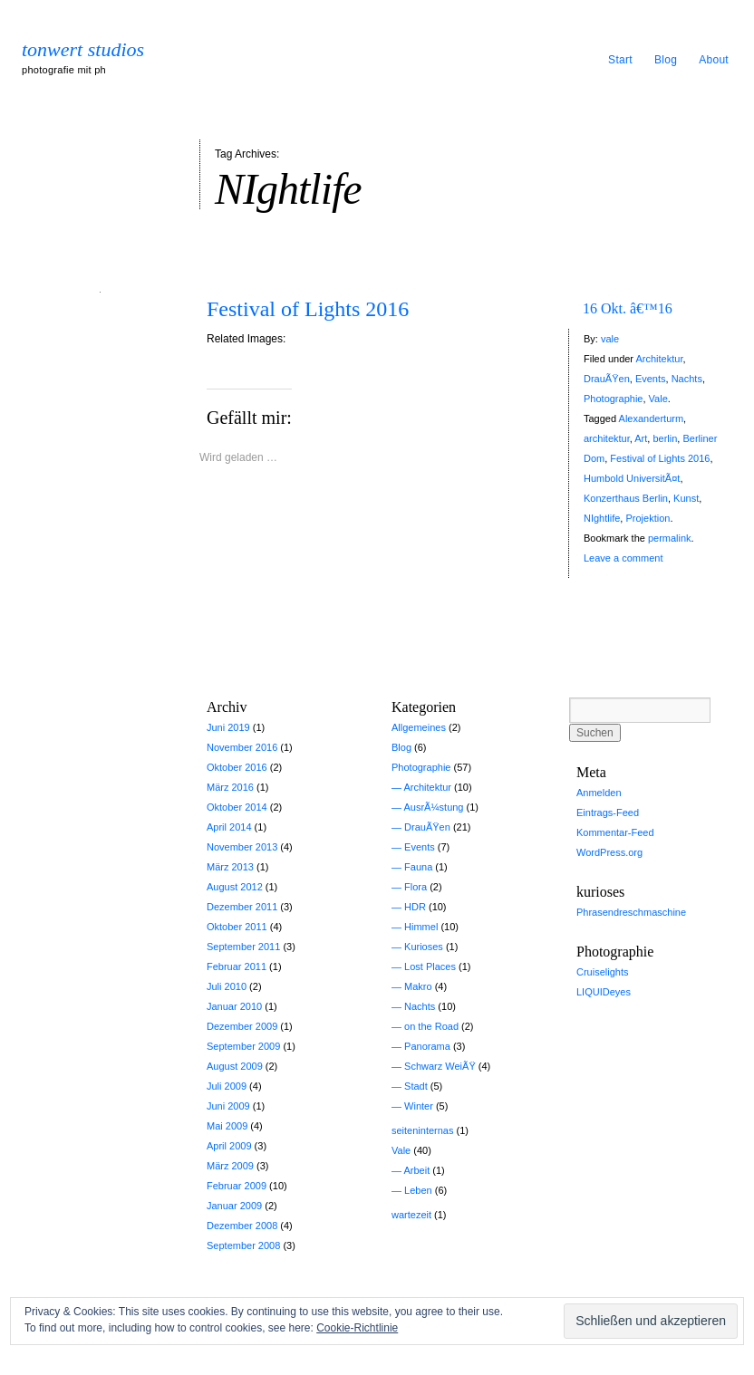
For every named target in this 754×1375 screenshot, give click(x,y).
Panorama (427, 1046)
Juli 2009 (226, 1086)
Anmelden (599, 792)
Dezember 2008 (242, 1225)
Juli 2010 (226, 986)
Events (650, 378)
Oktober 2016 (237, 767)
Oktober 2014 (237, 807)
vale (610, 338)
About (714, 59)
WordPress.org (609, 852)
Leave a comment (623, 558)
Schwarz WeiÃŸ (440, 1066)
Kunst (686, 498)
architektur (607, 438)
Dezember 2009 (242, 1026)
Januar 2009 (234, 1205)
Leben (418, 1190)
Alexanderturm (651, 418)
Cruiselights (602, 971)
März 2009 (230, 1165)
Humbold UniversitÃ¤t (632, 478)
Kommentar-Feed (615, 832)
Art (640, 438)
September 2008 (243, 1245)
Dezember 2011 (242, 906)
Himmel (421, 926)
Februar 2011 (236, 966)
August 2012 (235, 886)
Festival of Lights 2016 (308, 309)
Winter (418, 1106)
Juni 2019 (228, 727)
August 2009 (235, 1066)
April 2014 (229, 827)
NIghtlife (602, 518)
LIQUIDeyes (603, 991)
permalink (669, 538)
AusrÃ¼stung (433, 807)
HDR (415, 906)
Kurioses (423, 946)
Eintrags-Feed (607, 812)
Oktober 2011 (237, 926)
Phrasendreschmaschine (631, 912)
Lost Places (430, 966)
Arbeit (416, 1170)
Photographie (613, 398)
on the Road (431, 1026)
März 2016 (230, 787)
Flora (415, 886)
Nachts (687, 378)
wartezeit (411, 1214)
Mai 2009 (227, 1125)
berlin (664, 438)
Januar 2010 (234, 1006)
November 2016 (242, 747)
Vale (658, 398)
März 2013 (230, 866)
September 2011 (243, 946)
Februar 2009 (236, 1185)
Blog (665, 59)
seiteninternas (423, 1130)
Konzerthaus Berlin (626, 498)
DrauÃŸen (607, 378)
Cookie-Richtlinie (357, 1328)
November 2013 (242, 846)
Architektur (658, 358)
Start (620, 59)
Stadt (416, 1086)
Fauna (418, 866)
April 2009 (229, 1145)
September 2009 (243, 1046)
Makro (418, 986)
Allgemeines (419, 727)
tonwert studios (83, 50)
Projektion (647, 518)
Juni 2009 (228, 1106)
